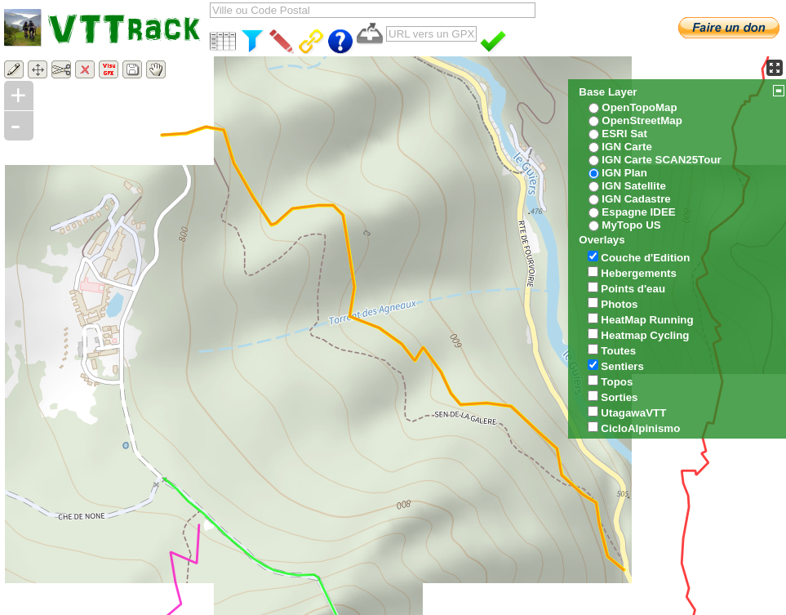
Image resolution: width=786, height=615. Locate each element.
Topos (617, 382)
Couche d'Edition (645, 258)
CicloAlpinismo (640, 428)
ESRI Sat (624, 133)
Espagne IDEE (638, 212)
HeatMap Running (647, 320)
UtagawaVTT (633, 413)
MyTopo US (631, 225)
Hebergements (639, 273)
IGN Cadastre (636, 199)
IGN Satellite (634, 186)
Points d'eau (633, 289)
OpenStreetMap (642, 120)
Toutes (618, 351)
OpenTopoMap (639, 107)
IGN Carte (626, 146)
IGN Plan (624, 173)
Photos (619, 304)
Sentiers (622, 366)
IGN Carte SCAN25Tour (661, 160)
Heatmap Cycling (645, 335)
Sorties (619, 397)
